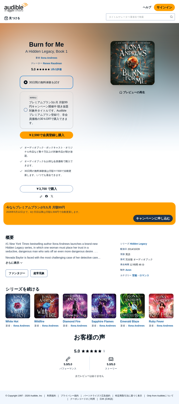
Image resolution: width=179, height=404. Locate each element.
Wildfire (39, 321)
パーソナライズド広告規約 (97, 395)
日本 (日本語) (106, 399)
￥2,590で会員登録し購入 (46, 135)
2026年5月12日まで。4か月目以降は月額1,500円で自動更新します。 (43, 209)
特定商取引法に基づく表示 (129, 395)
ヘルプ (147, 7)
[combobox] (140, 16)
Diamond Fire (71, 321)
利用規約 (52, 395)
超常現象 (38, 273)
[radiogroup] (46, 102)
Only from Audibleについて (160, 395)
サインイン (164, 7)
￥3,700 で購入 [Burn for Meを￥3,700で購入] (46, 189)
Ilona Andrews (21, 325)
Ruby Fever (156, 321)
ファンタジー (17, 273)
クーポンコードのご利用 (83, 399)
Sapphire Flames (103, 321)
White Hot (12, 321)
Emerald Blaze (129, 321)
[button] (41, 196)
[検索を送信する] (172, 16)
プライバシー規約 (70, 395)
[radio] (46, 82)
